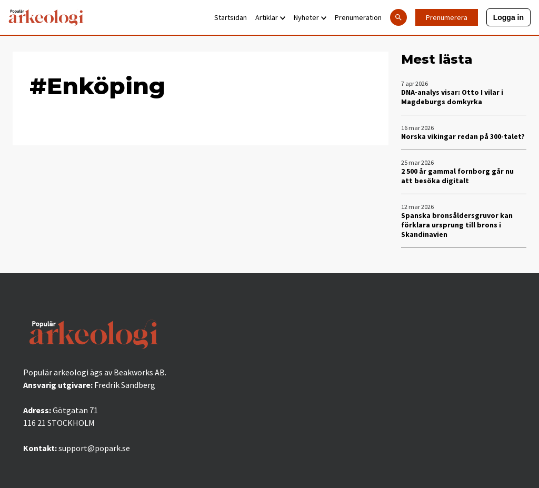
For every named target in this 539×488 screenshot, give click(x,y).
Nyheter (310, 17)
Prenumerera (446, 17)
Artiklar (270, 17)
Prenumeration (358, 17)
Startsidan (230, 17)
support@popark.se (94, 448)
